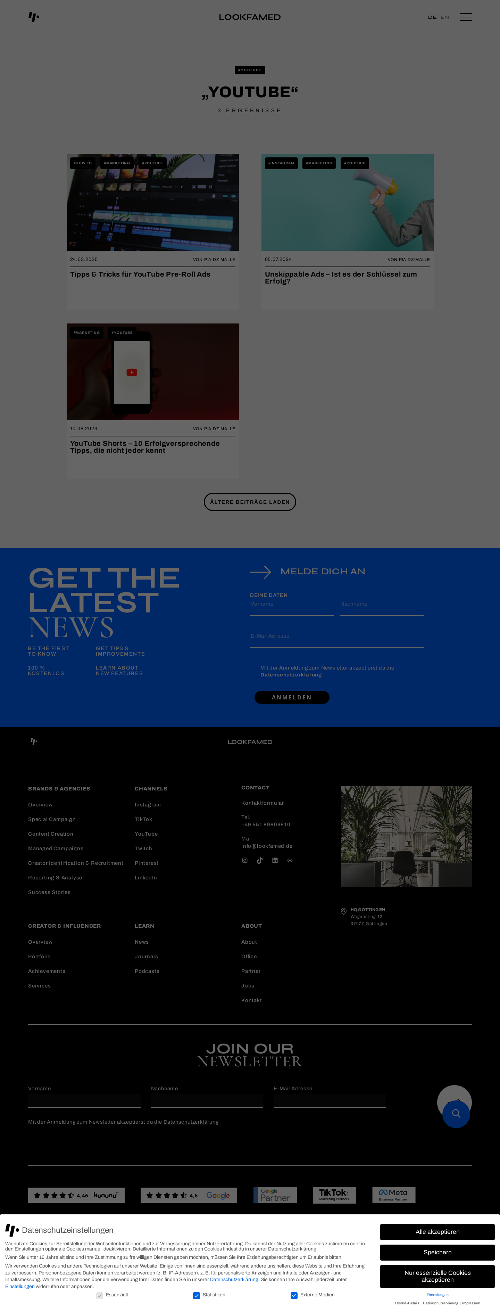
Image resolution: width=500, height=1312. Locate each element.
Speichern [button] (438, 1252)
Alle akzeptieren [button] (438, 1232)
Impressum (471, 1303)
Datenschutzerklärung (234, 1279)
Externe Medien (313, 1294)
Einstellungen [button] (438, 1295)
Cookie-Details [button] (407, 1303)
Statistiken (209, 1294)
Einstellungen (20, 1286)
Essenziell (112, 1294)
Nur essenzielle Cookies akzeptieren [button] (438, 1276)
